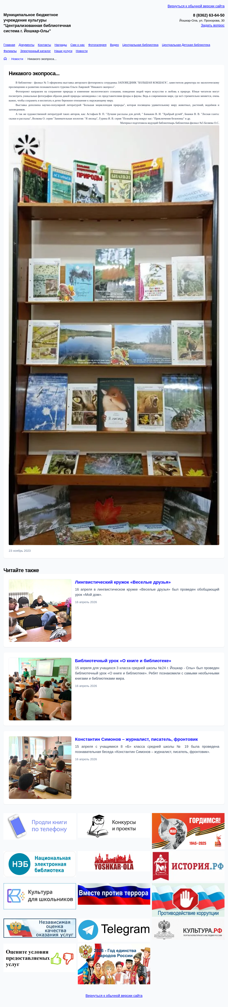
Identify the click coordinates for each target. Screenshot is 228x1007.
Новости (82, 51)
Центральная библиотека (140, 44)
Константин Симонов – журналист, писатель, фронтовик (136, 739)
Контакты (44, 44)
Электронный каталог (35, 51)
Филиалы (10, 51)
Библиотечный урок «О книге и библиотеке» (123, 660)
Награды (61, 44)
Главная (9, 44)
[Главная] (5, 58)
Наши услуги (63, 51)
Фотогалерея (97, 44)
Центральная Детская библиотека (186, 44)
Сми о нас (77, 44)
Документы (26, 44)
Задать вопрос (213, 25)
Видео (114, 44)
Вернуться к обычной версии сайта (196, 6)
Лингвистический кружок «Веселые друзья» (123, 582)
